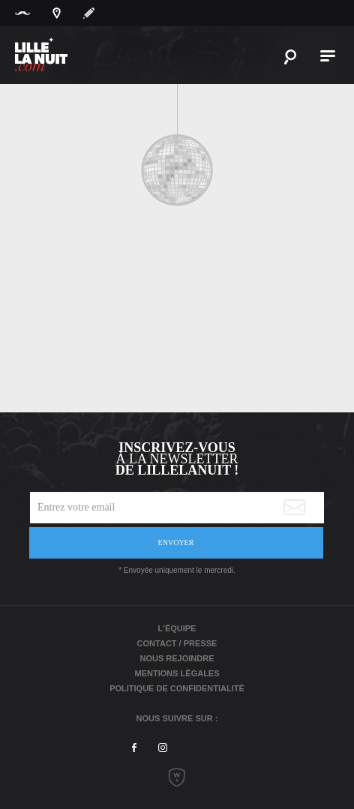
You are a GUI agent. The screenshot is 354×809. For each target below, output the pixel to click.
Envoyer (176, 542)
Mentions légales (176, 673)
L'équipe (177, 628)
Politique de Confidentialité (177, 688)
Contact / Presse (177, 643)
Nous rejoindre (177, 658)
